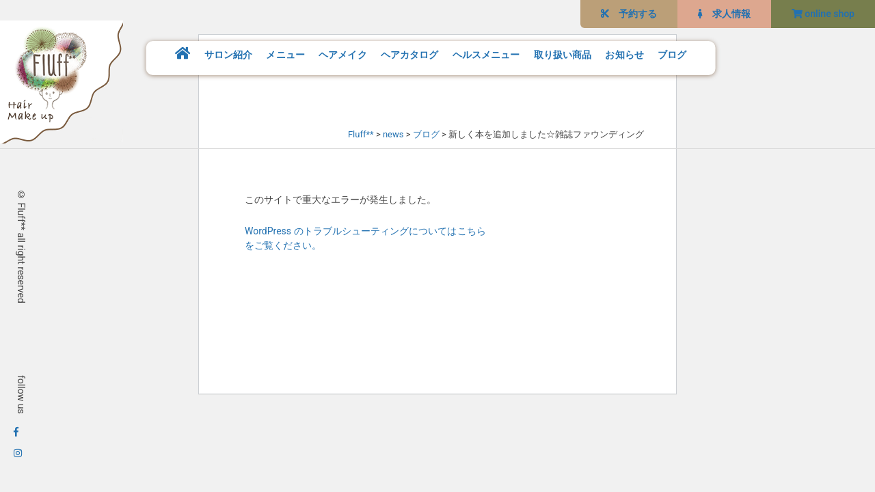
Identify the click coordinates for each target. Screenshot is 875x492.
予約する (629, 13)
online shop (823, 13)
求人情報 (724, 13)
